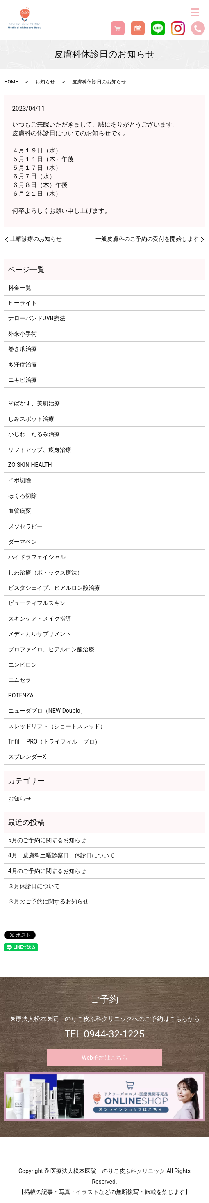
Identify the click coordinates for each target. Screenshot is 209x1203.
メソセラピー (25, 526)
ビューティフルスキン (37, 603)
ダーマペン (22, 541)
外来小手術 (22, 333)
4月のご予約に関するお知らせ (47, 871)
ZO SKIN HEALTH (30, 465)
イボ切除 (19, 480)
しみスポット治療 (31, 419)
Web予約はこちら (104, 1057)
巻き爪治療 (22, 349)
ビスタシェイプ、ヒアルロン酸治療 (54, 587)
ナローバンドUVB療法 (36, 318)
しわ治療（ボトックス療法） (45, 572)
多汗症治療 (22, 364)
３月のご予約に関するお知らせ (48, 901)
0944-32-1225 (114, 1034)
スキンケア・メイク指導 (39, 618)
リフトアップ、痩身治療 (39, 449)
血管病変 (19, 511)
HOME (11, 82)
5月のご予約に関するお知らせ (47, 840)
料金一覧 (19, 287)
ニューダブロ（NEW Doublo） (47, 710)
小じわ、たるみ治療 (34, 434)
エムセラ (19, 680)
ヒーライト (22, 303)
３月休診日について (34, 886)
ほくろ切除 (22, 495)
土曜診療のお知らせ (36, 239)
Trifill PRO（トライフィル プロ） (54, 741)
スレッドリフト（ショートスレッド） (57, 726)
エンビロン (22, 664)
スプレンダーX (27, 756)
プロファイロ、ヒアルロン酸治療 (51, 649)
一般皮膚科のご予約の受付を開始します (147, 239)
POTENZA (21, 695)
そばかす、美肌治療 (34, 403)
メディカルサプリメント (39, 633)
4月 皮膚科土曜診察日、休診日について (61, 855)
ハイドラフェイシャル (37, 557)
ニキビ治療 (22, 379)
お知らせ (45, 82)
